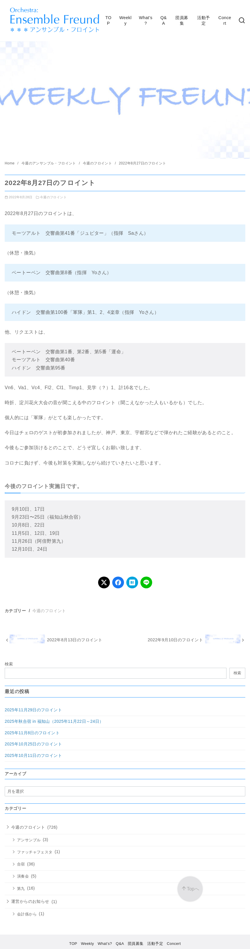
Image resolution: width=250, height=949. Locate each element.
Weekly (125, 20)
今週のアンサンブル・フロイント (49, 163)
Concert (224, 20)
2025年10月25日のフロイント (33, 744)
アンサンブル (29, 840)
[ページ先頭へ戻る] (190, 889)
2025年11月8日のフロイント (32, 732)
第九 (21, 889)
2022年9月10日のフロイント (175, 639)
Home (10, 163)
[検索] (241, 21)
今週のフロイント (98, 163)
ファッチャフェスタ (35, 852)
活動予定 (203, 20)
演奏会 (23, 876)
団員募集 (181, 20)
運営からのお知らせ (30, 901)
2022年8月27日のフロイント (142, 163)
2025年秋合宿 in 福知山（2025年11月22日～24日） (54, 721)
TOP (108, 20)
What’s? (145, 20)
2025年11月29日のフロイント (33, 709)
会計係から (27, 914)
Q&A (163, 20)
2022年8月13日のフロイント (74, 639)
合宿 (21, 864)
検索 (9, 664)
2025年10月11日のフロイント (33, 755)
